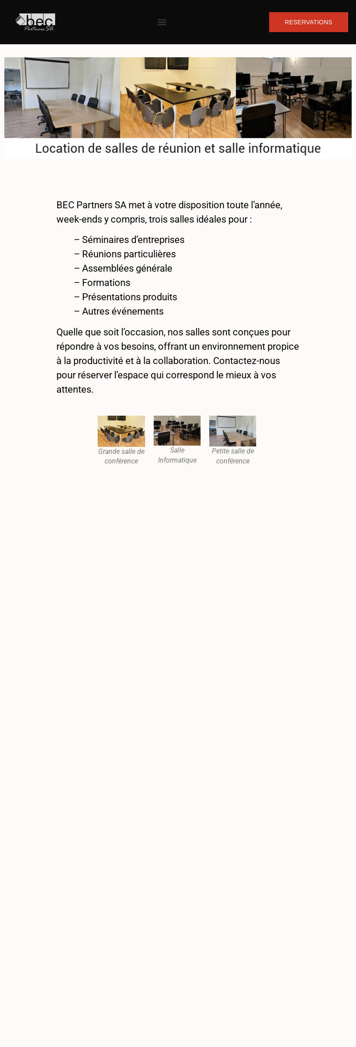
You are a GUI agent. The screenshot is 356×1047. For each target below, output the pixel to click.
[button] (162, 22)
